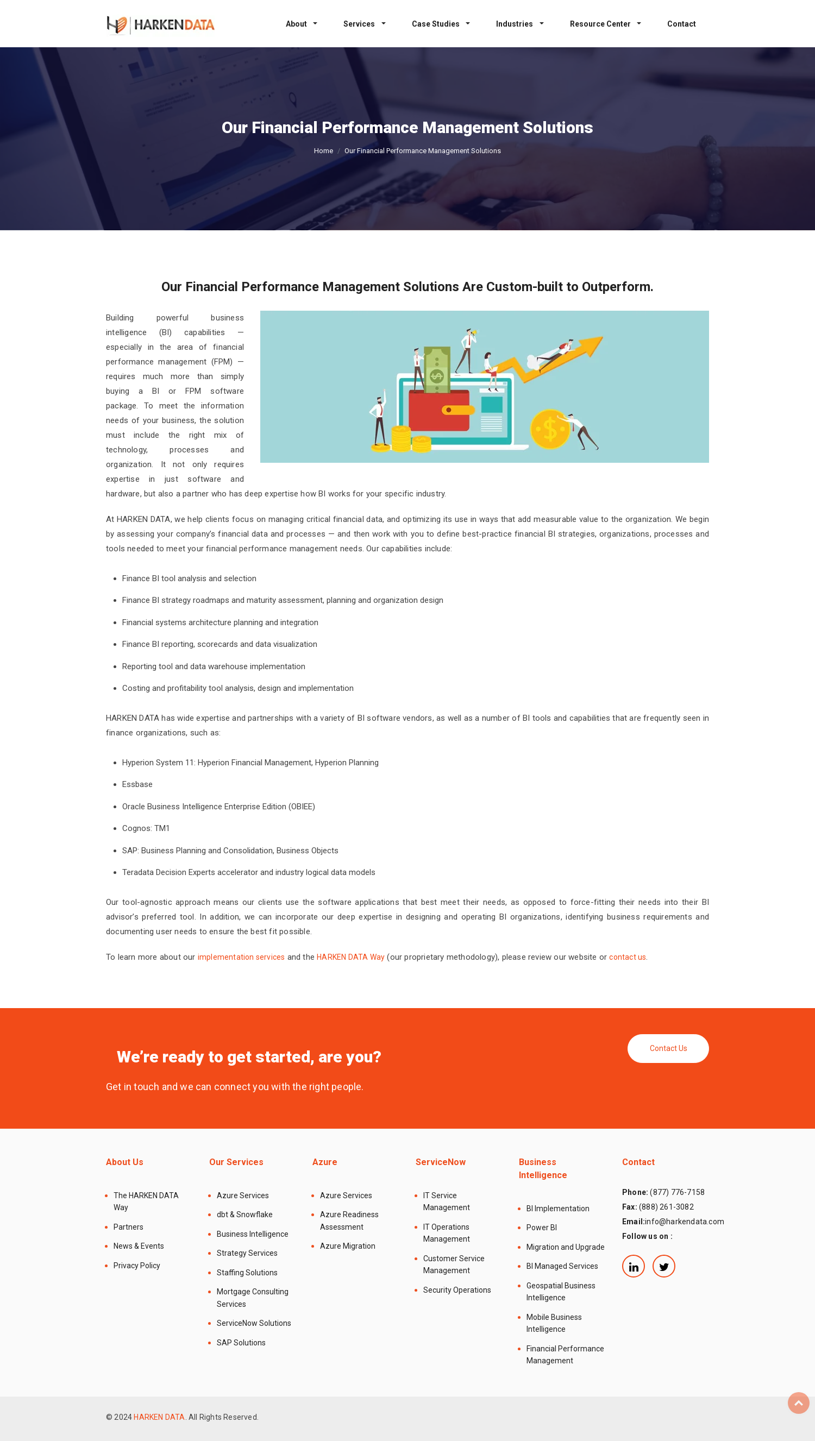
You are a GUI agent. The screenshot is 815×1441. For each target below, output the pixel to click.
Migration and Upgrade (565, 1247)
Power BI (541, 1227)
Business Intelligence (253, 1234)
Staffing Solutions (247, 1272)
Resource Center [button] (601, 24)
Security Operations (457, 1290)
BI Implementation (558, 1208)
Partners (128, 1227)
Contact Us (668, 1048)
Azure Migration (347, 1246)
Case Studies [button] (436, 24)
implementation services (241, 957)
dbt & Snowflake (245, 1214)
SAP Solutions (241, 1342)
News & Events (139, 1246)
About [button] (297, 24)
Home (323, 151)
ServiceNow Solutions (254, 1323)
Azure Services (243, 1195)
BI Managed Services (562, 1266)
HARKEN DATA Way (351, 957)
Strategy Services (247, 1253)
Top (799, 1403)
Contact (681, 24)
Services (360, 24)
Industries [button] (515, 24)
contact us (627, 957)
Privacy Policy (137, 1265)
